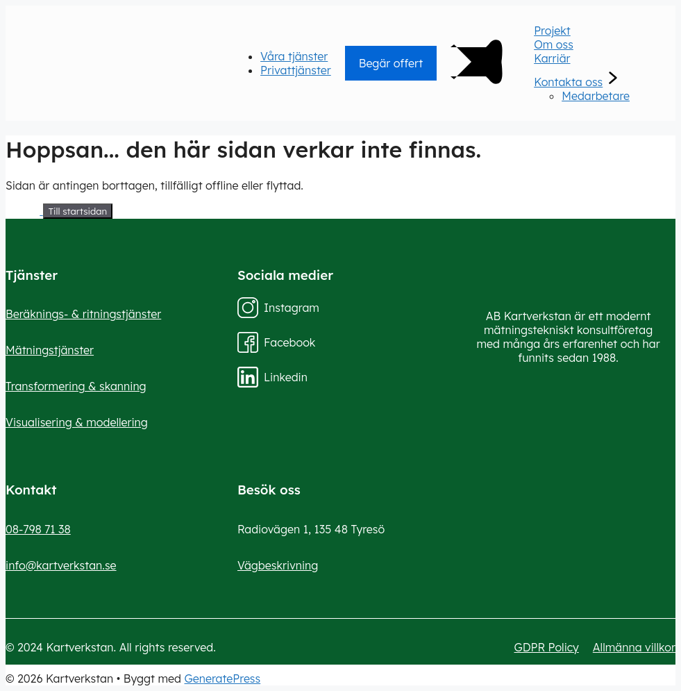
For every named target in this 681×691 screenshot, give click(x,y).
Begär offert (391, 63)
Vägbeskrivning (277, 565)
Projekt (552, 31)
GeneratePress (223, 678)
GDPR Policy (546, 647)
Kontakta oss (568, 82)
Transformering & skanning (76, 386)
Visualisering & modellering (77, 422)
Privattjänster (295, 70)
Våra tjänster (294, 56)
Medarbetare (596, 96)
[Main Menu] (471, 92)
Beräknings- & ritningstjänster (83, 314)
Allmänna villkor (634, 647)
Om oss (553, 44)
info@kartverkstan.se (61, 565)
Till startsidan (78, 211)
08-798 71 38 (38, 529)
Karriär (552, 58)
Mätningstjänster (50, 350)
